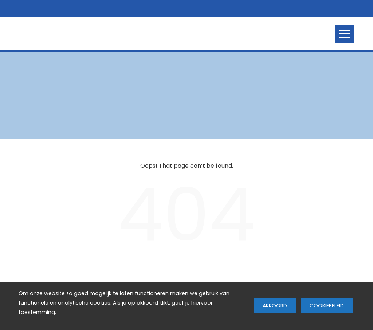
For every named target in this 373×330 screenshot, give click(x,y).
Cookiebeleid (327, 305)
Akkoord (275, 305)
